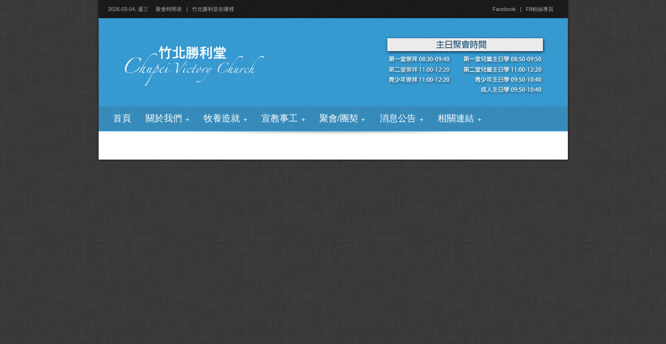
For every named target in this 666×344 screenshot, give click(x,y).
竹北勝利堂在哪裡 (213, 9)
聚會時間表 (169, 9)
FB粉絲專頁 (539, 9)
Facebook (504, 9)
